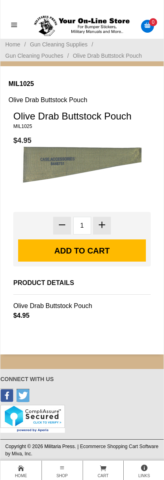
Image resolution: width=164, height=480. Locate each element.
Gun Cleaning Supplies (58, 44)
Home (12, 44)
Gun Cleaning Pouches (34, 55)
